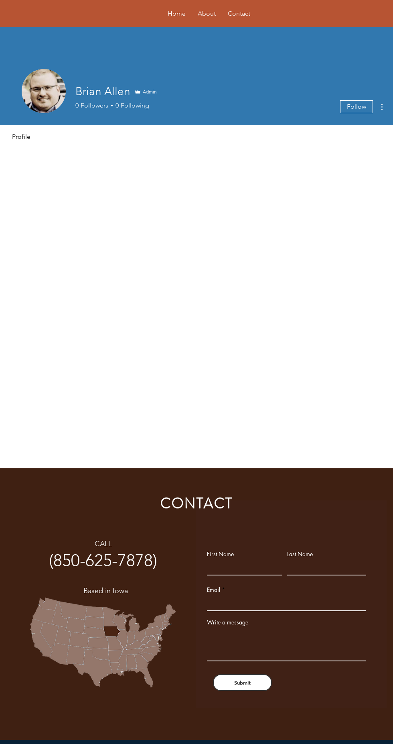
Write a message (227, 622)
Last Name (300, 554)
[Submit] (242, 682)
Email (213, 590)
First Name (220, 554)
